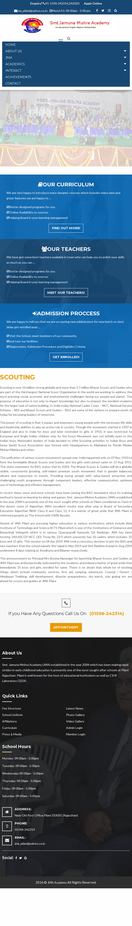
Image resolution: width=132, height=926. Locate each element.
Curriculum (9, 728)
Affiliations (9, 721)
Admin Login (74, 728)
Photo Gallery (75, 715)
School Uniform (12, 715)
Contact (13, 83)
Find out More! (66, 228)
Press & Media (12, 734)
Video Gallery (75, 721)
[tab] (66, 51)
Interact (13, 71)
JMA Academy (57, 882)
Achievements (18, 77)
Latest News (74, 708)
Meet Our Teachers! (66, 293)
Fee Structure (11, 708)
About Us (13, 51)
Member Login (75, 734)
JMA (8, 58)
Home (10, 45)
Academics (15, 64)
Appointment (66, 627)
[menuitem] (66, 45)
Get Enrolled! (66, 357)
